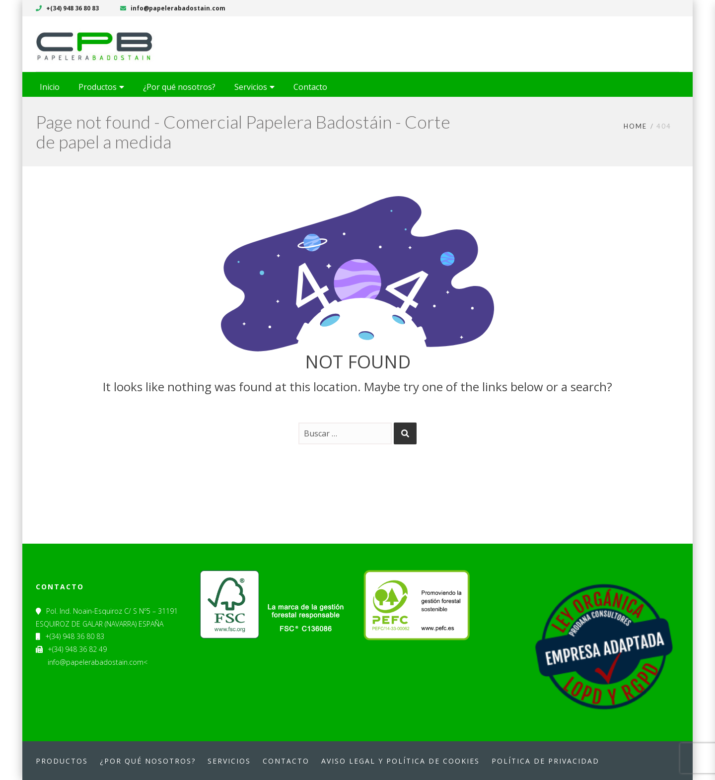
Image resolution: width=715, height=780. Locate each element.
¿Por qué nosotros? (148, 761)
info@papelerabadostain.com (172, 8)
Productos (62, 761)
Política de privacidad (545, 761)
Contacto (286, 761)
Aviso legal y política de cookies (400, 761)
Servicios (229, 761)
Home (635, 126)
